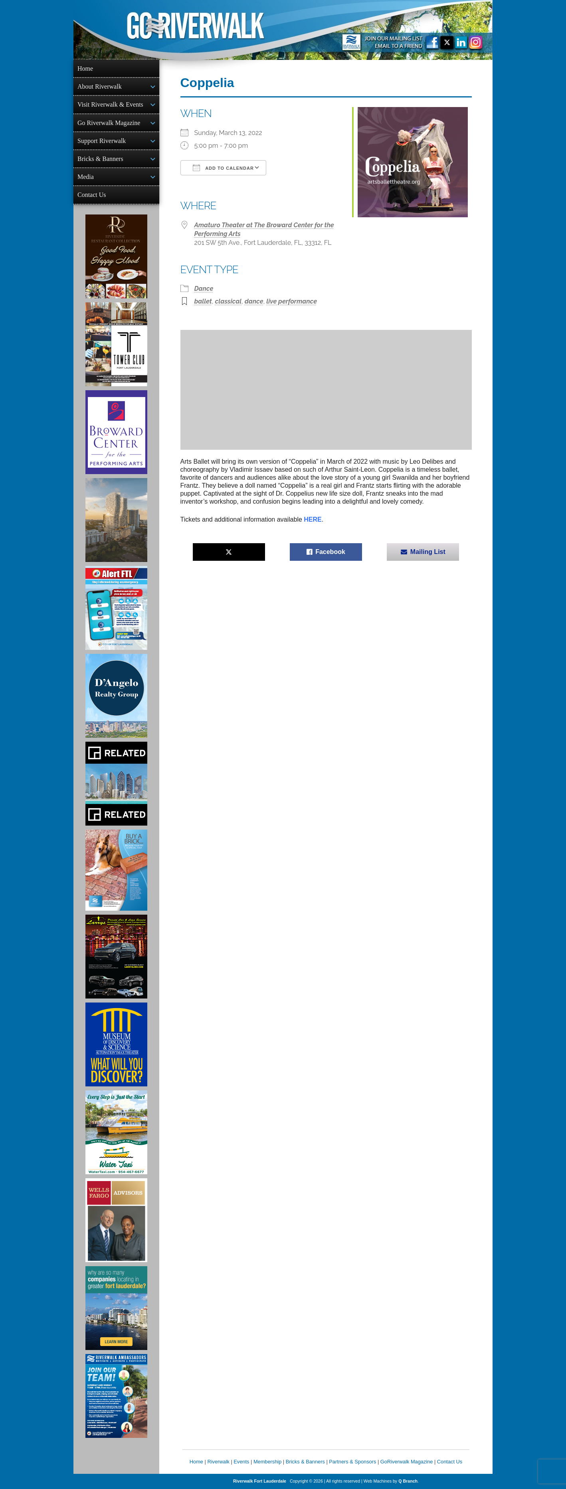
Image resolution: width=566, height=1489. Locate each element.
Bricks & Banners (100, 158)
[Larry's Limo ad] (116, 957)
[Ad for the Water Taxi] (116, 1132)
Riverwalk (218, 1462)
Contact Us (91, 194)
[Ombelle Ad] (116, 520)
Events (241, 1462)
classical (228, 301)
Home (85, 68)
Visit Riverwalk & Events (110, 104)
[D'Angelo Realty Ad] (116, 696)
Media (85, 176)
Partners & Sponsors (352, 1462)
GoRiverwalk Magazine (406, 1462)
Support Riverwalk (101, 140)
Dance (204, 288)
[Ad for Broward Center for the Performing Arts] (116, 432)
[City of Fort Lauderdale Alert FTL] (116, 608)
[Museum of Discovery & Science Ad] (116, 1044)
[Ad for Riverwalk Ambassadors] (116, 1396)
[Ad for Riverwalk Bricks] (116, 870)
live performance (291, 301)
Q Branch (408, 1481)
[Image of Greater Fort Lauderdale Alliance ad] (116, 1308)
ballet (203, 301)
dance (254, 301)
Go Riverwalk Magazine (108, 122)
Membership (267, 1462)
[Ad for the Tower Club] (116, 344)
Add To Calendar (223, 167)
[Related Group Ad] (116, 784)
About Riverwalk (99, 86)
